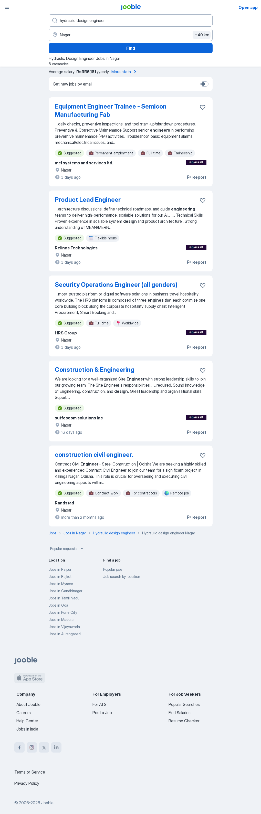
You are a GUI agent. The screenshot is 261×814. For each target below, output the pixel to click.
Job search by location (121, 576)
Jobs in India (27, 729)
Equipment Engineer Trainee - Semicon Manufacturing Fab (110, 110)
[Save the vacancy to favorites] (202, 107)
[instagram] (32, 747)
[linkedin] (56, 747)
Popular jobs (112, 569)
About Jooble (28, 704)
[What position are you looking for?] (131, 20)
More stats (124, 72)
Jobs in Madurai (61, 619)
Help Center (27, 720)
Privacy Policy (26, 783)
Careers (23, 712)
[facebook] (19, 747)
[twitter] (44, 747)
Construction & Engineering (94, 369)
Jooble (47, 802)
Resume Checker (184, 720)
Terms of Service (29, 772)
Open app (248, 7)
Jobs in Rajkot (60, 576)
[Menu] (7, 7)
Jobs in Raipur (60, 569)
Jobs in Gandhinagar (65, 591)
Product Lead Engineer (88, 199)
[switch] (204, 84)
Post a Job (102, 712)
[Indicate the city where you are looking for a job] (131, 35)
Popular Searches (184, 704)
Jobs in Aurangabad (65, 634)
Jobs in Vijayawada (64, 627)
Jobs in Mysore (61, 584)
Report (196, 177)
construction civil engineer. (94, 454)
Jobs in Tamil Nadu (64, 598)
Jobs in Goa (58, 605)
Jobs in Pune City (63, 612)
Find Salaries (180, 712)
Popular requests (67, 548)
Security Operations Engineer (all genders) (116, 284)
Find (130, 48)
